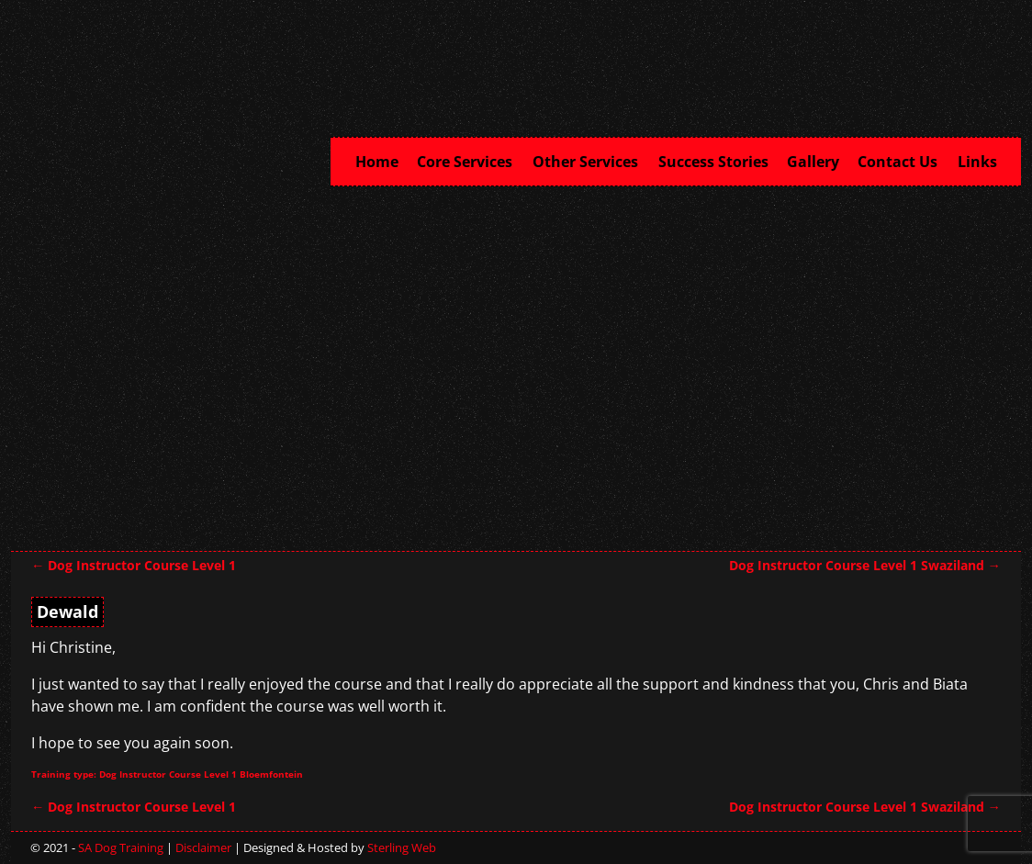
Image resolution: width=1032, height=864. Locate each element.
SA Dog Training (120, 847)
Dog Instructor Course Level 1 (133, 565)
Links (977, 161)
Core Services (470, 160)
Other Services (591, 160)
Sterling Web (401, 847)
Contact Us (903, 160)
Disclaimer (203, 847)
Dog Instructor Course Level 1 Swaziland (865, 565)
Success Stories (713, 161)
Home (376, 161)
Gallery (813, 161)
